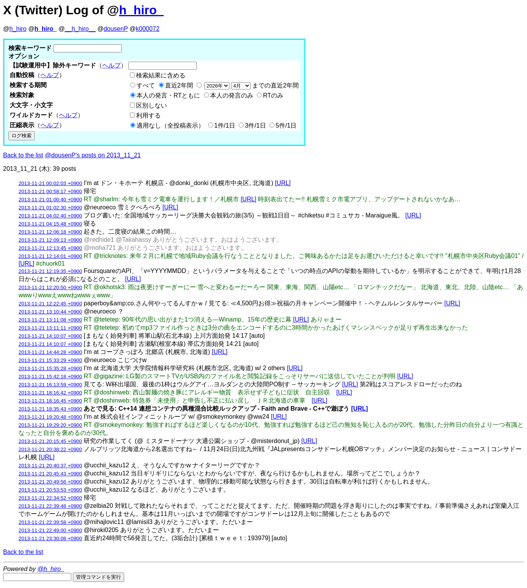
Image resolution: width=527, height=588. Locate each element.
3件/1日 (255, 125)
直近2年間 (179, 85)
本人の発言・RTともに (168, 95)
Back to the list (23, 155)
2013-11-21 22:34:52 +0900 (50, 498)
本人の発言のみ (231, 95)
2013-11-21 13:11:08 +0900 (50, 320)
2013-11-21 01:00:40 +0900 (50, 199)
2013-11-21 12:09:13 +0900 (50, 240)
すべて (145, 85)
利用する (148, 115)
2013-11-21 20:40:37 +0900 (50, 465)
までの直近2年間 (251, 85)
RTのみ (273, 95)
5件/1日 (286, 125)
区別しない (151, 105)
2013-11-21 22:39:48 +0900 (50, 506)
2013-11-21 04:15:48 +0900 (50, 224)
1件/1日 (224, 125)
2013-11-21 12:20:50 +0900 (50, 287)
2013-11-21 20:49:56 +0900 (50, 482)
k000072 (147, 28)
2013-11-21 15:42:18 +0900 (50, 376)
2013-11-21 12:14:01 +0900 (50, 256)
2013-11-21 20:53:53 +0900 (50, 490)
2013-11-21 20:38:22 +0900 (50, 449)
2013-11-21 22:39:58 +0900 (50, 522)
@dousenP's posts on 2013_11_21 (93, 155)
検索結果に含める (160, 75)
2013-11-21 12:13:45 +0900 (50, 248)
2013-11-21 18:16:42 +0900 (50, 393)
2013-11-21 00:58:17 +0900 (50, 191)
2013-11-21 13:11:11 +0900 (50, 328)
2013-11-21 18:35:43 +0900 (50, 409)
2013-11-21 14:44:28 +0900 (50, 352)
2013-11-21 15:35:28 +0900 (50, 368)
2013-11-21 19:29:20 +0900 (50, 425)
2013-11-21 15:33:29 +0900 (50, 360)
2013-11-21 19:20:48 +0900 (50, 417)
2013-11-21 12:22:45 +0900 (50, 304)
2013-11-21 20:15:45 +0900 (50, 441)
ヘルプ (111, 65)
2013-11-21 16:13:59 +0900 (50, 385)
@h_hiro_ (50, 569)
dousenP (116, 28)
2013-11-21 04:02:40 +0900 (50, 216)
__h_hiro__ (80, 28)
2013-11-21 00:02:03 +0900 (50, 183)
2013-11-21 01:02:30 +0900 (50, 208)
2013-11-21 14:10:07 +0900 (50, 336)
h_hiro (17, 28)
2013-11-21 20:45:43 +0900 (50, 474)
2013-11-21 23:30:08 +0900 (50, 538)
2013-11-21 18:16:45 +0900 (50, 401)
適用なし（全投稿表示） (170, 125)
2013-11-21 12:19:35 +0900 (50, 271)
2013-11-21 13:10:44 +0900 (50, 312)
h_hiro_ (141, 10)
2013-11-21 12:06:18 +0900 (50, 232)
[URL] (283, 183)
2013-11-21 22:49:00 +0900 (50, 530)
